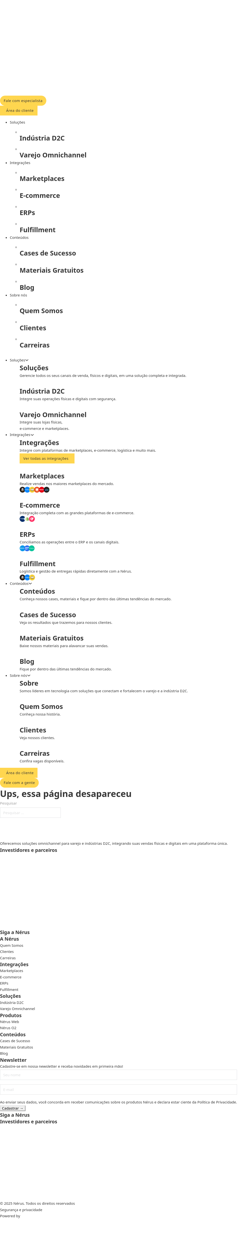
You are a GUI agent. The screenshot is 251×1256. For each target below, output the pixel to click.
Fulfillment (9, 989)
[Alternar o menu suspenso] (27, 360)
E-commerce (11, 976)
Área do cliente (20, 110)
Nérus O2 (8, 1027)
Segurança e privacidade (21, 1209)
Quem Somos (11, 945)
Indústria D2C (12, 1002)
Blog (4, 1053)
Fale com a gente (19, 782)
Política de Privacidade (216, 1102)
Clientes (7, 951)
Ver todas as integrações (45, 458)
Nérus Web (9, 1021)
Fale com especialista (23, 100)
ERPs (4, 983)
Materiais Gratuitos (16, 1047)
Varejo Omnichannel (17, 1008)
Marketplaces (11, 970)
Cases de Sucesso (15, 1040)
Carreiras (8, 957)
